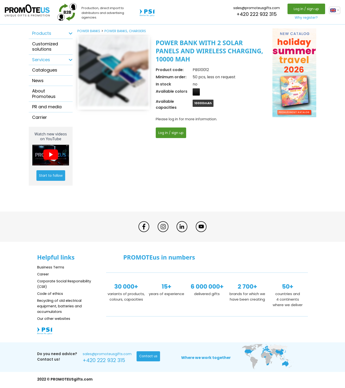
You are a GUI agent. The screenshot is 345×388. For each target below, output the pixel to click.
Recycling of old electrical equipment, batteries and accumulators (60, 306)
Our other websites (54, 318)
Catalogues (44, 70)
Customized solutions (45, 46)
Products (41, 33)
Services (41, 60)
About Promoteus (44, 93)
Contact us (148, 356)
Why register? (305, 17)
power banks (88, 31)
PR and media (47, 107)
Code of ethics (50, 293)
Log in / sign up (305, 8)
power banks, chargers (125, 31)
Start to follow (51, 175)
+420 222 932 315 (256, 14)
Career (43, 274)
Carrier (39, 117)
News (38, 81)
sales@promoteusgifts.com (256, 8)
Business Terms (51, 267)
